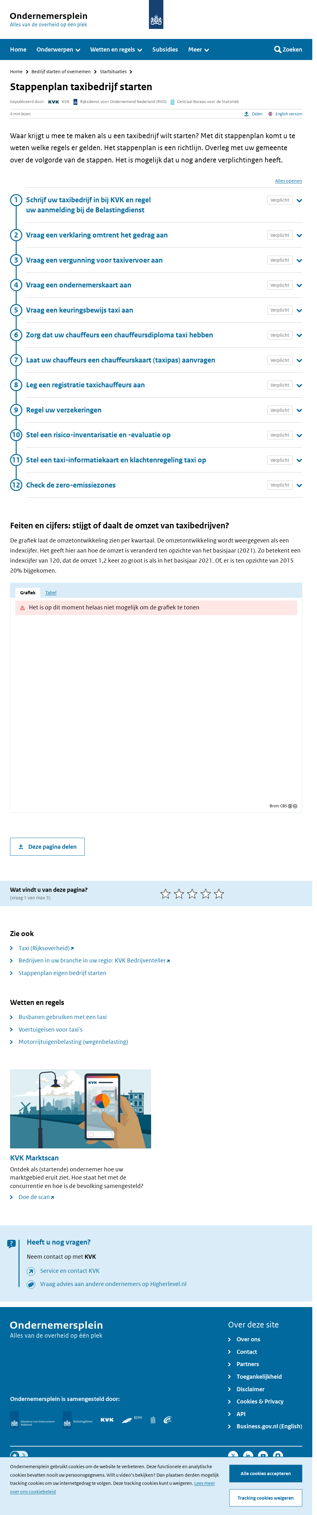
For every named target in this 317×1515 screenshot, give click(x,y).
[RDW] (132, 1419)
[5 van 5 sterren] (220, 894)
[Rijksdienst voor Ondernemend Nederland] (32, 1419)
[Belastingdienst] (77, 1419)
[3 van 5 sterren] (193, 894)
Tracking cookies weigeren (266, 1498)
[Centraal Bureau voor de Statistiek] (153, 1419)
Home (16, 72)
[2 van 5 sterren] (180, 894)
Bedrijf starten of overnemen (61, 72)
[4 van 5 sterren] (207, 894)
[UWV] (168, 1419)
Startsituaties (113, 72)
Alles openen (288, 181)
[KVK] (107, 1419)
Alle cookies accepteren (266, 1473)
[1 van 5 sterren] (167, 894)
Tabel (51, 593)
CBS (283, 806)
